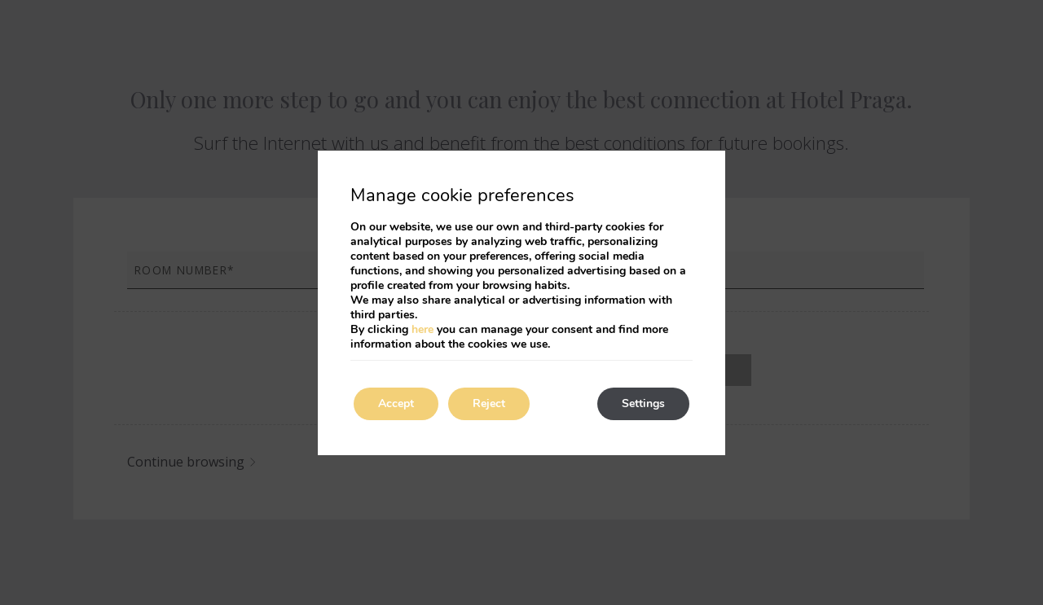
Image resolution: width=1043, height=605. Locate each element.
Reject (489, 403)
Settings (643, 403)
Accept (396, 403)
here (422, 329)
